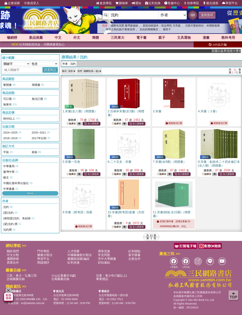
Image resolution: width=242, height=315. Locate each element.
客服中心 (172, 3)
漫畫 (206, 38)
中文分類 (13, 255)
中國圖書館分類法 (79, 255)
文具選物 (184, 38)
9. (77, 212)
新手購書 (134, 255)
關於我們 (13, 251)
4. (208, 111)
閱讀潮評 (43, 262)
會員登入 (31, 3)
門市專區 (43, 251)
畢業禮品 (102, 279)
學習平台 (230, 3)
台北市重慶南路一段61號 (113, 295)
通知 (136, 3)
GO (193, 14)
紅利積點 (134, 251)
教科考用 (228, 38)
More (30, 193)
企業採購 (12, 3)
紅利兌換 (153, 3)
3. (157, 111)
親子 (161, 38)
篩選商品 (50, 69)
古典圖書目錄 (60, 279)
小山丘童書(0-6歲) (63, 275)
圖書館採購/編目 (78, 258)
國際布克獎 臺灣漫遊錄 (124, 25)
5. (71, 161)
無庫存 (71, 123)
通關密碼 (13, 258)
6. (119, 161)
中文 (58, 38)
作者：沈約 (69, 63)
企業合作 (134, 258)
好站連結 (104, 262)
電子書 (141, 38)
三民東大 (117, 38)
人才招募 (73, 251)
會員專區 (104, 3)
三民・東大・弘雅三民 (22, 275)
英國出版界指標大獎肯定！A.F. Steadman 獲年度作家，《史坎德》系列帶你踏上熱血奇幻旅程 (229, 51)
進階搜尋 (207, 15)
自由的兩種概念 (149, 29)
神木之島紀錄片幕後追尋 (120, 29)
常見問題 (104, 255)
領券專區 (191, 3)
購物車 (122, 3)
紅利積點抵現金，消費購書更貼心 (38, 44)
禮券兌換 (104, 251)
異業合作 (13, 262)
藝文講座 (210, 3)
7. (169, 161)
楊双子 (167, 29)
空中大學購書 (107, 258)
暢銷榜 (12, 38)
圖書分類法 (44, 255)
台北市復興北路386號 (20, 295)
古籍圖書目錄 (16, 279)
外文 (76, 38)
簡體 (95, 38)
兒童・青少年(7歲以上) (111, 275)
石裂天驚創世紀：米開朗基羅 (202, 25)
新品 (36, 38)
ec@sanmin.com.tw (32, 303)
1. (80, 111)
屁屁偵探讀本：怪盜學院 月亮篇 (162, 25)
